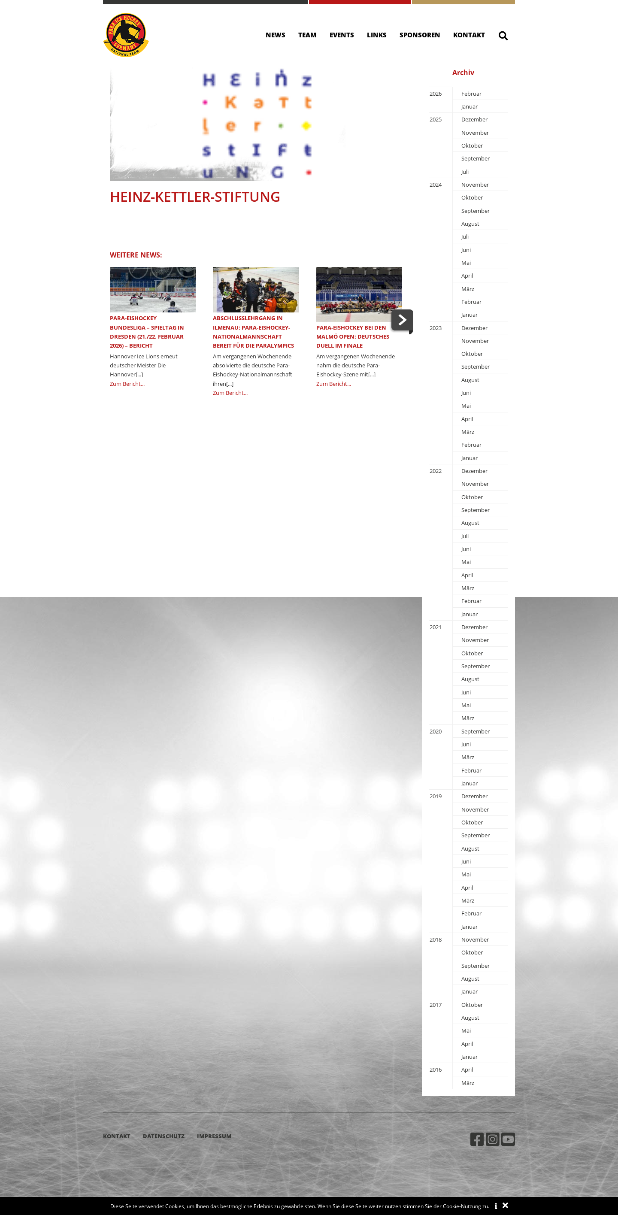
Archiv (463, 72)
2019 (436, 796)
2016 (436, 1069)
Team (307, 34)
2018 (436, 939)
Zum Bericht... (127, 384)
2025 (436, 119)
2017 (436, 1005)
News (275, 34)
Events (342, 34)
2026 (436, 93)
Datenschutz (164, 1136)
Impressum (214, 1136)
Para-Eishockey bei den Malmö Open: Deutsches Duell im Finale (352, 337)
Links (377, 34)
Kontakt (469, 34)
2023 (436, 328)
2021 (436, 627)
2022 (436, 471)
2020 (436, 731)
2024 (436, 184)
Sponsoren (420, 34)
